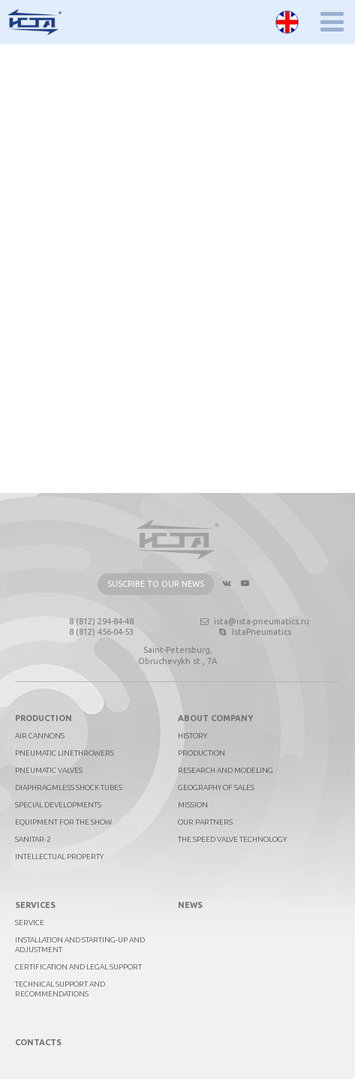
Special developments (58, 805)
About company (215, 718)
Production (43, 718)
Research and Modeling (225, 770)
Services (35, 904)
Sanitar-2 (33, 839)
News (190, 904)
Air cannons (40, 736)
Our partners (205, 822)
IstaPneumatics (254, 631)
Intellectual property (59, 856)
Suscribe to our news (155, 583)
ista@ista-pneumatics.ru (254, 621)
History (192, 736)
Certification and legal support (78, 967)
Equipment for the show (63, 822)
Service (29, 922)
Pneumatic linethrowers (64, 753)
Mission (193, 805)
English (287, 22)
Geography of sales (216, 787)
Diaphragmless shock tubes (68, 787)
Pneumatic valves (49, 770)
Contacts (38, 1042)
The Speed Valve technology (232, 839)
